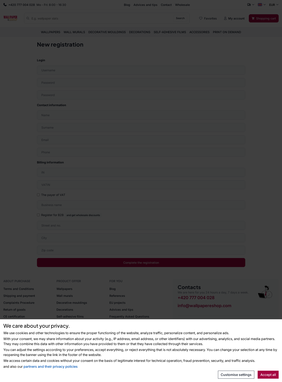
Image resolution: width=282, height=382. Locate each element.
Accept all (268, 375)
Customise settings (236, 375)
